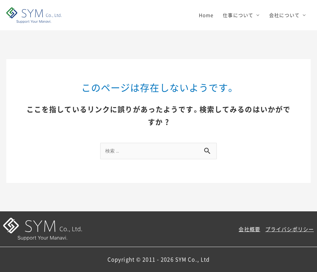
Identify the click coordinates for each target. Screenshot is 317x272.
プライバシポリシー (289, 229)
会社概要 (249, 229)
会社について (284, 15)
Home (206, 15)
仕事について (238, 15)
